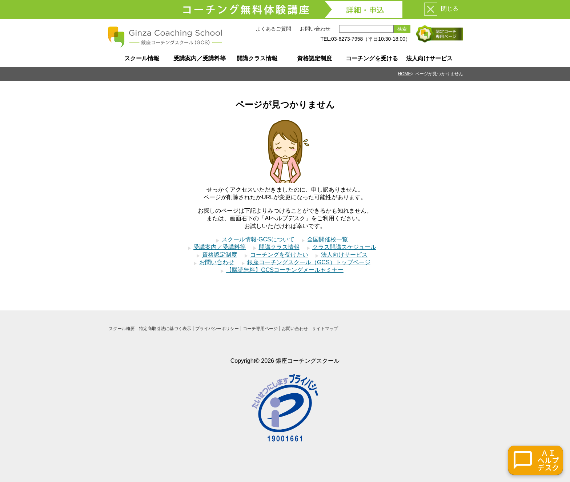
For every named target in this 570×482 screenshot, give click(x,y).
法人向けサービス (429, 58)
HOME (404, 73)
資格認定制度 (314, 58)
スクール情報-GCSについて (258, 239)
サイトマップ (325, 328)
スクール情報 (141, 58)
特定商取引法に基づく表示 (165, 328)
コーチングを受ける (372, 58)
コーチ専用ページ (260, 328)
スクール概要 (122, 328)
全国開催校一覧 (327, 239)
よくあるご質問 (273, 29)
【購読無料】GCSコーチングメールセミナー (285, 270)
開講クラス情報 (257, 58)
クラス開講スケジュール (344, 247)
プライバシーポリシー (217, 328)
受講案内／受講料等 (199, 58)
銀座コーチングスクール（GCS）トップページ (308, 262)
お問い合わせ (315, 29)
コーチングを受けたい (279, 255)
